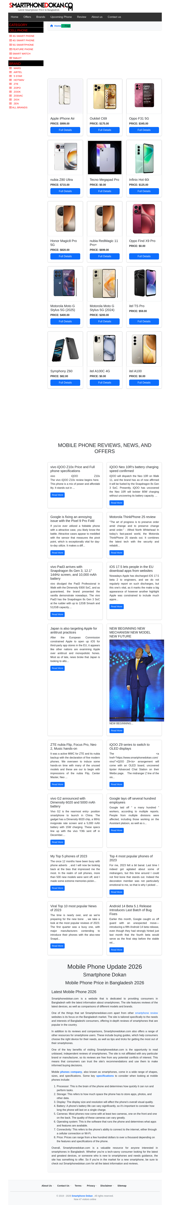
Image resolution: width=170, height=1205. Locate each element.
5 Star (15, 76)
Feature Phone (21, 49)
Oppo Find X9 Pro (142, 241)
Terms (78, 1185)
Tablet (15, 58)
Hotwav (16, 80)
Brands (40, 16)
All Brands (18, 107)
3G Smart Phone (21, 36)
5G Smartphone (21, 44)
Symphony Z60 (61, 371)
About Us (47, 1185)
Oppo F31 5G (139, 118)
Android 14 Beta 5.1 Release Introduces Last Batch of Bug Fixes (130, 910)
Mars (15, 68)
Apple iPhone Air (62, 118)
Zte (13, 83)
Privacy (91, 1185)
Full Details (65, 130)
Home (14, 16)
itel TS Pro (136, 306)
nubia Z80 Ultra (61, 179)
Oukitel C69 (98, 118)
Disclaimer (106, 1185)
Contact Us (63, 1185)
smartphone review (146, 1013)
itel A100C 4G (100, 371)
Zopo (15, 87)
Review (81, 16)
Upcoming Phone (61, 16)
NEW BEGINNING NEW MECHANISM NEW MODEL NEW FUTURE (129, 632)
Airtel (15, 72)
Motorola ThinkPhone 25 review (132, 517)
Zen (14, 103)
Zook (15, 91)
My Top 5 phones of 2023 (68, 856)
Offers (27, 16)
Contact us (114, 16)
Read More (57, 495)
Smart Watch (20, 53)
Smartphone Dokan (82, 1196)
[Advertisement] (105, 56)
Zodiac (16, 95)
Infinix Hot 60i (139, 179)
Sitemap (121, 1185)
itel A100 (135, 371)
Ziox (14, 99)
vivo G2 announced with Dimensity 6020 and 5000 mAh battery (72, 802)
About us (96, 16)
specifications (105, 1075)
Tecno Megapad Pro (104, 179)
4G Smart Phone (21, 40)
